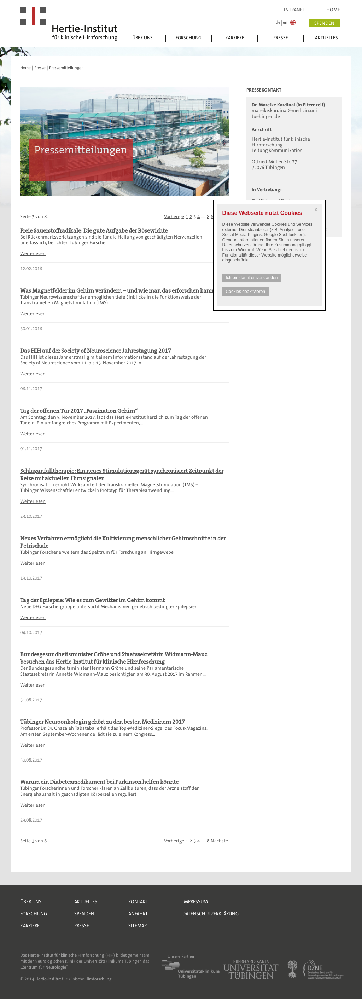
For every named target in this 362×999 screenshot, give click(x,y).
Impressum (195, 901)
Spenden (84, 913)
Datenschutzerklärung (243, 244)
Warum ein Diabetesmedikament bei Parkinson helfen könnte (99, 782)
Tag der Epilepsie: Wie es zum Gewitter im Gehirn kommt (92, 600)
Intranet (294, 9)
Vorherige (174, 216)
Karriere (234, 37)
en (285, 22)
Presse (280, 37)
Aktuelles (326, 37)
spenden (324, 23)
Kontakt (138, 901)
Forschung (189, 37)
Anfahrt (138, 913)
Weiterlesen (33, 253)
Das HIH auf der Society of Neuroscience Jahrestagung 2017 (95, 350)
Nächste (219, 841)
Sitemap (137, 925)
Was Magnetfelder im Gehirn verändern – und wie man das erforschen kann (117, 290)
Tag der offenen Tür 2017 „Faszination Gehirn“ (79, 411)
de (278, 22)
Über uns (142, 37)
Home (333, 9)
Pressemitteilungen (66, 68)
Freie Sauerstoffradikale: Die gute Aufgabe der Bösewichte (94, 230)
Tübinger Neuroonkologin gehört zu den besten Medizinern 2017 (102, 721)
